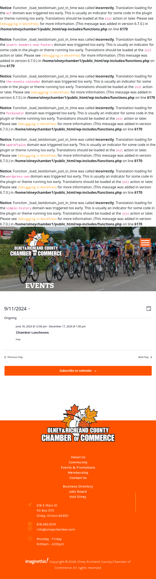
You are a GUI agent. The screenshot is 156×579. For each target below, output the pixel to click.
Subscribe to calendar (76, 370)
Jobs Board (78, 491)
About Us (78, 457)
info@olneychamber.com (56, 529)
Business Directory (78, 486)
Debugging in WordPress (19, 24)
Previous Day (13, 357)
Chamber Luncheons (32, 332)
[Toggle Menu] (145, 242)
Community (78, 462)
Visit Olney (77, 497)
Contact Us (78, 478)
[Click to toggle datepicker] (17, 308)
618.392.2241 (46, 524)
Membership (78, 473)
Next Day (145, 357)
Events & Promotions (78, 467)
